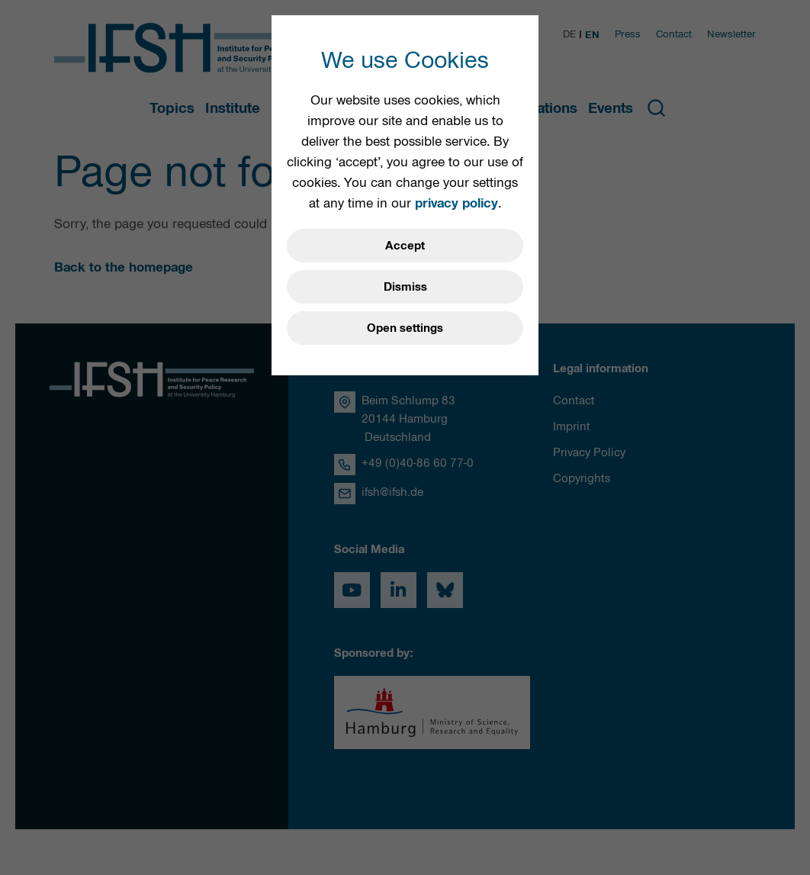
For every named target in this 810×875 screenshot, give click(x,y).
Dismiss (405, 287)
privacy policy (456, 203)
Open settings (405, 328)
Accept (405, 246)
